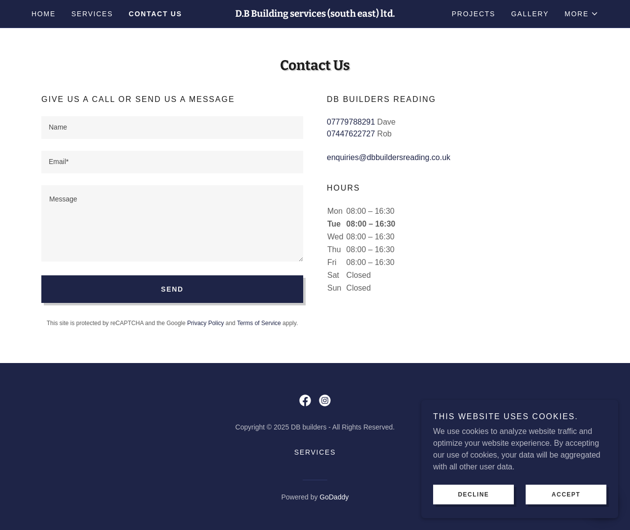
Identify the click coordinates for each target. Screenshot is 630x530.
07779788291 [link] (351, 122)
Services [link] (92, 14)
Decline (473, 494)
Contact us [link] (155, 14)
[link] (315, 14)
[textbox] (172, 127)
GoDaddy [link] (333, 497)
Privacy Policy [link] (205, 323)
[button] (581, 14)
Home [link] (44, 14)
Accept (566, 494)
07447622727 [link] (351, 134)
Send (172, 289)
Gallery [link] (530, 14)
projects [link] (474, 14)
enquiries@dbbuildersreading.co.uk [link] (388, 157)
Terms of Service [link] (259, 323)
